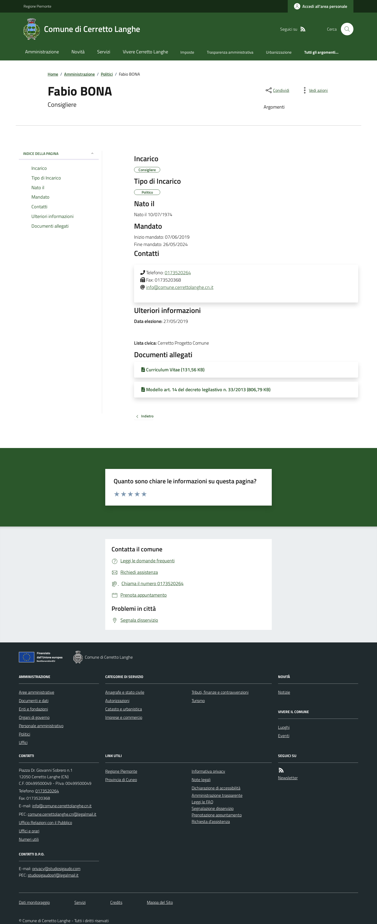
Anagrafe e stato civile (124, 692)
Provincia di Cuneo (121, 779)
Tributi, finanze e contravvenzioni (220, 692)
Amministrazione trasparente (217, 795)
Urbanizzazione (279, 52)
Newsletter (288, 778)
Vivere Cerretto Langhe (145, 51)
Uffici (23, 742)
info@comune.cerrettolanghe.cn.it (179, 287)
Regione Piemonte (37, 6)
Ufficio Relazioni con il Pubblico (45, 822)
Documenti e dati (33, 700)
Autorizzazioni (117, 700)
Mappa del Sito (160, 902)
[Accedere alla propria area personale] (320, 6)
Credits (116, 902)
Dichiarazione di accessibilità (216, 788)
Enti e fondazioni (33, 709)
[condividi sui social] (277, 90)
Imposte (187, 52)
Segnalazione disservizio (213, 808)
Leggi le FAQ (202, 802)
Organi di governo (34, 717)
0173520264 (178, 272)
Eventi (283, 735)
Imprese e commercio (123, 717)
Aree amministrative (36, 692)
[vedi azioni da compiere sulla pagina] (314, 90)
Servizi (103, 51)
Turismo (198, 700)
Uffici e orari (29, 831)
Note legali (201, 779)
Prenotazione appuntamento (217, 815)
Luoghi (284, 727)
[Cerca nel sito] (345, 29)
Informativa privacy (208, 771)
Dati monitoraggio (34, 902)
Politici (107, 74)
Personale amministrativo (41, 726)
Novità (78, 51)
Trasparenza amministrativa (230, 52)
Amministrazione (42, 51)
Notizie (284, 692)
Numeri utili (29, 839)
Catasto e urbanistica (123, 709)
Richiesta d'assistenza (211, 821)
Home (53, 74)
